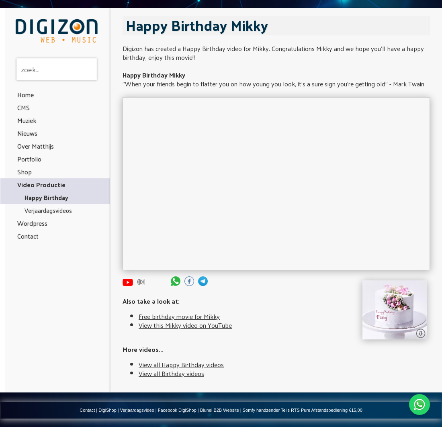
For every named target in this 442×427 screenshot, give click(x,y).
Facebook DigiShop (177, 410)
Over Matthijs (35, 146)
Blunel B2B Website (219, 410)
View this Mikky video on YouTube (185, 325)
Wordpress (32, 223)
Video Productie (41, 184)
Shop (24, 172)
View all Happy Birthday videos (181, 364)
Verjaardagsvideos (48, 210)
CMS (23, 107)
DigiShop (107, 410)
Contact (28, 236)
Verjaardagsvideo (137, 410)
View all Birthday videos (171, 373)
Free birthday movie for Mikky (179, 316)
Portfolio (29, 159)
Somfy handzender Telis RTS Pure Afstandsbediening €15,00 (302, 410)
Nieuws (27, 133)
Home (25, 94)
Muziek (26, 120)
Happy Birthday (46, 197)
